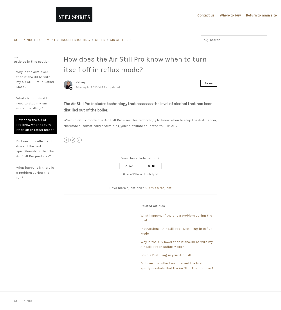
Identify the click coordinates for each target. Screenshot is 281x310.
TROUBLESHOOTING (75, 40)
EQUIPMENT (46, 40)
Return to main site (261, 15)
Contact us (205, 15)
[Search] (234, 39)
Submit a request (158, 188)
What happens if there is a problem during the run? (35, 172)
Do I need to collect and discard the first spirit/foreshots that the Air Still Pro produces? (35, 148)
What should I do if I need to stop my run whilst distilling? (31, 103)
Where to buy (230, 15)
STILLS (100, 40)
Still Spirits (23, 40)
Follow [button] (209, 83)
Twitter (73, 140)
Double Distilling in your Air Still (165, 255)
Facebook (66, 140)
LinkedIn (79, 140)
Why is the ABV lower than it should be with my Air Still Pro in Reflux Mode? (35, 79)
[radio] (129, 166)
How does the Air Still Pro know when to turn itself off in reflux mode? (35, 125)
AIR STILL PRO (120, 40)
